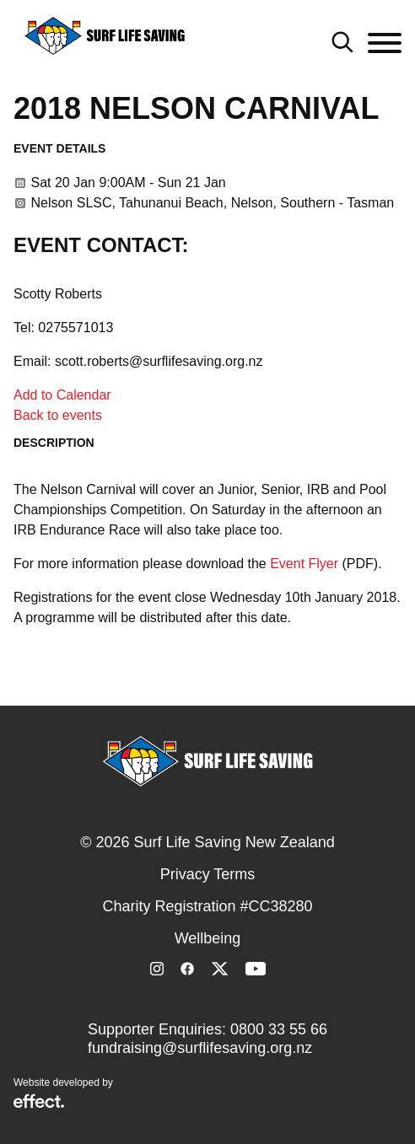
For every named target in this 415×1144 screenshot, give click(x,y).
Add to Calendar (62, 395)
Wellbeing (208, 938)
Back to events (57, 415)
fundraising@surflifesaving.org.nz (200, 1047)
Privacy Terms (208, 874)
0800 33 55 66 (278, 1029)
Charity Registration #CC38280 (207, 906)
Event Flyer (304, 563)
